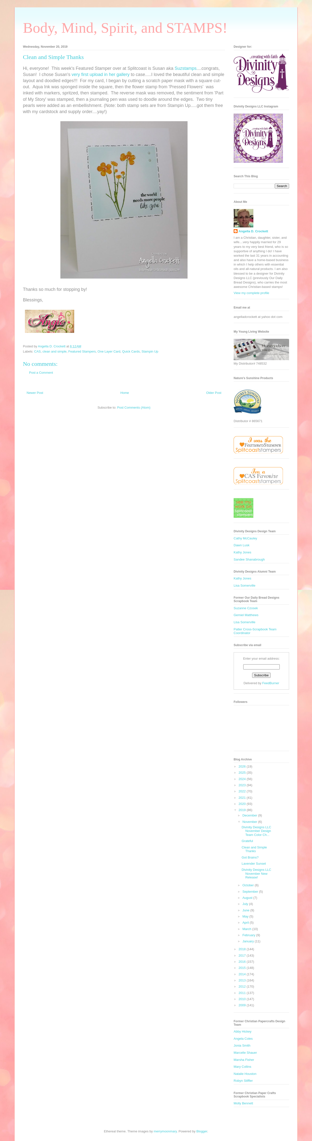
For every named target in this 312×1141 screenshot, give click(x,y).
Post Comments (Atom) (133, 407)
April (246, 922)
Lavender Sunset (254, 863)
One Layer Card (109, 351)
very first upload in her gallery (101, 74)
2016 (243, 961)
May (246, 916)
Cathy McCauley (245, 538)
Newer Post (35, 393)
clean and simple (55, 351)
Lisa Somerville (244, 585)
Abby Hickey (242, 1031)
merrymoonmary (165, 1131)
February (249, 935)
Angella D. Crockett (253, 231)
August (248, 898)
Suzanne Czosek (246, 608)
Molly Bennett (243, 1103)
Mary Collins (242, 1066)
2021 (243, 798)
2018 (243, 949)
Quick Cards (131, 351)
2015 (243, 968)
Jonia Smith (242, 1045)
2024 (243, 779)
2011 (243, 993)
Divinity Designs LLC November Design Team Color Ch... (256, 831)
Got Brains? (250, 857)
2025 (243, 772)
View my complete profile (251, 293)
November (250, 822)
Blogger (201, 1131)
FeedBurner (270, 683)
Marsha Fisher (244, 1060)
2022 (243, 791)
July (246, 904)
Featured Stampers (82, 351)
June (246, 910)
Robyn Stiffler (243, 1080)
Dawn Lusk (241, 545)
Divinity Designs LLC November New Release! (256, 873)
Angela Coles (243, 1038)
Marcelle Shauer (245, 1052)
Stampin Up (149, 351)
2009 (243, 1005)
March (247, 929)
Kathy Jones (242, 552)
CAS (37, 351)
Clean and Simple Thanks (254, 849)
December (250, 815)
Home (125, 393)
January (249, 941)
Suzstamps (185, 68)
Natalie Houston (245, 1074)
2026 (243, 766)
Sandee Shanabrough (249, 559)
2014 (243, 974)
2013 (243, 980)
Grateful (247, 841)
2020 (243, 804)
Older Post (213, 393)
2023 (243, 785)
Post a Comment (41, 372)
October (249, 885)
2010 (243, 999)
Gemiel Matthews (246, 615)
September (251, 891)
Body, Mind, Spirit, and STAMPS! (125, 28)
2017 (243, 955)
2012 (243, 986)
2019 (243, 810)
